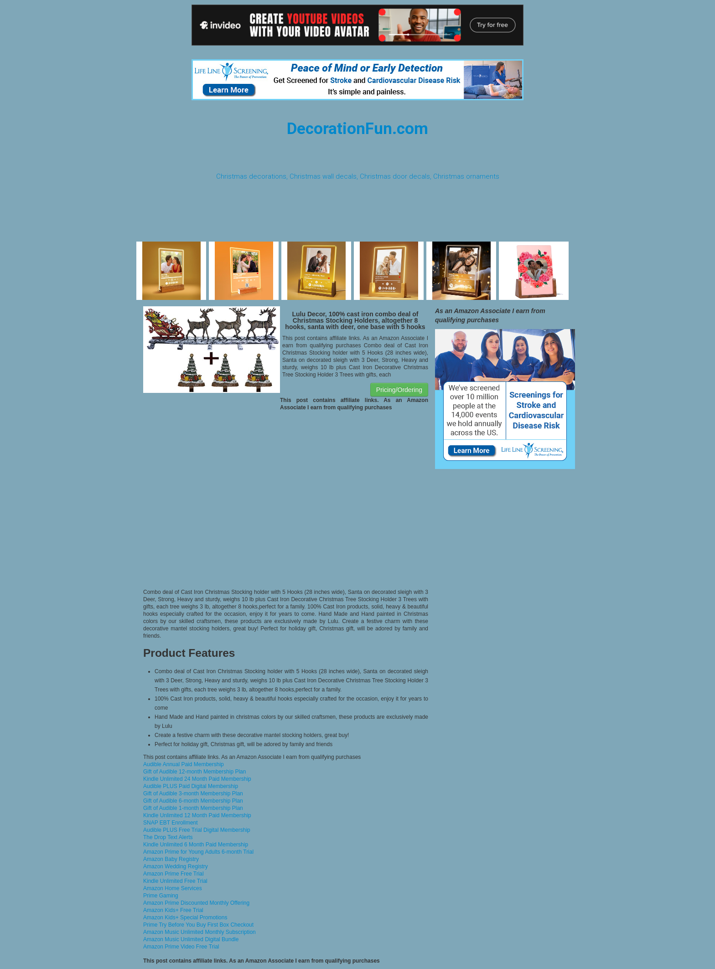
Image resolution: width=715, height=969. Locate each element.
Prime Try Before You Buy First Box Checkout (198, 925)
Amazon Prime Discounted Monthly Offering (196, 903)
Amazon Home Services (172, 888)
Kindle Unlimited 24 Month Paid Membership (197, 779)
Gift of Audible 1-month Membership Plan (193, 808)
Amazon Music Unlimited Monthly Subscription (199, 932)
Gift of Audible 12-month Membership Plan (194, 771)
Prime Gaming (160, 895)
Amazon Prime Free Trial (173, 874)
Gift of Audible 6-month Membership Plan (193, 801)
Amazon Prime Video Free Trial (181, 946)
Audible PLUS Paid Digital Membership (190, 786)
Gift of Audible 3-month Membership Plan (193, 793)
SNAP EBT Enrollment (170, 823)
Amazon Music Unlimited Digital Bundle (190, 939)
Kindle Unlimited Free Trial (175, 881)
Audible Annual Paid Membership (183, 764)
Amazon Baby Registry (171, 859)
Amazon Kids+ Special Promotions (185, 917)
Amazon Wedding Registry (175, 866)
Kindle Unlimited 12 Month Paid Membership (197, 815)
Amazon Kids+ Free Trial (173, 910)
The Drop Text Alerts (168, 837)
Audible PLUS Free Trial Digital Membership (196, 830)
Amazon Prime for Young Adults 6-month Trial (198, 852)
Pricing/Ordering (399, 389)
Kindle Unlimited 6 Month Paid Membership (195, 844)
